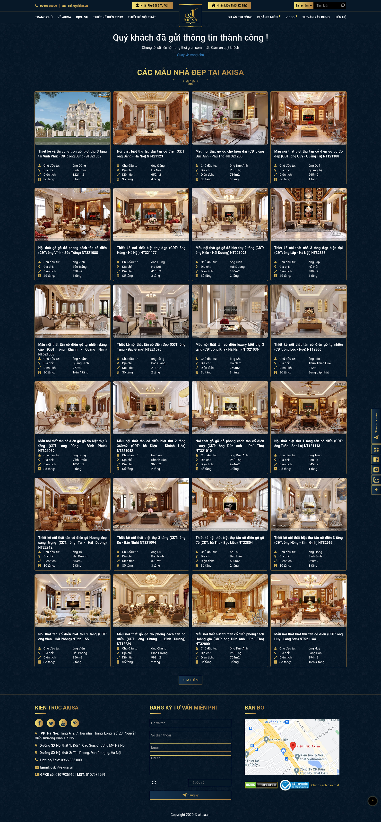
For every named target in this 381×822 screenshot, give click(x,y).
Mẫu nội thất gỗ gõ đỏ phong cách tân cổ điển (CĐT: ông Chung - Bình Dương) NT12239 (151, 639)
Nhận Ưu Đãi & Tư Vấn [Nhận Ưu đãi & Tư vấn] (152, 5)
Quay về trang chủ (190, 55)
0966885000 (46, 6)
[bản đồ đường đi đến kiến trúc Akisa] (292, 746)
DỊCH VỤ (82, 17)
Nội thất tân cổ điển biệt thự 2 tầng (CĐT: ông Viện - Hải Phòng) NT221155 (72, 636)
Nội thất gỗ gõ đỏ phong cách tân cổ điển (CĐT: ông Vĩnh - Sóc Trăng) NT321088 (72, 250)
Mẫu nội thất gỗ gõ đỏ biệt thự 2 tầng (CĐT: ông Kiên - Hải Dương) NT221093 (230, 250)
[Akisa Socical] (39, 723)
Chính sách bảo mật (325, 785)
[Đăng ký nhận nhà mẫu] (376, 426)
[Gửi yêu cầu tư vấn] (376, 449)
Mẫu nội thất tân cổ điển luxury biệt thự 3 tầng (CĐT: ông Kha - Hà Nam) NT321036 (230, 347)
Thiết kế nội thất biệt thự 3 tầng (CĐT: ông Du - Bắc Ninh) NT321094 (151, 540)
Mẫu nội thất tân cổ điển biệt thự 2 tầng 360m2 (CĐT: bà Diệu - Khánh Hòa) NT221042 (151, 446)
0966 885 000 (71, 760)
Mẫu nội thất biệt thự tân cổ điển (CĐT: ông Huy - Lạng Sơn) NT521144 (308, 636)
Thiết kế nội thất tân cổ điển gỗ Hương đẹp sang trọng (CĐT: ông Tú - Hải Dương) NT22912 (72, 542)
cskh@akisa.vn (75, 6)
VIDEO (291, 17)
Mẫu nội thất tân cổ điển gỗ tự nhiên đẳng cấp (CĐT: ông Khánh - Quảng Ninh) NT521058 (72, 349)
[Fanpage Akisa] (376, 459)
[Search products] (342, 5)
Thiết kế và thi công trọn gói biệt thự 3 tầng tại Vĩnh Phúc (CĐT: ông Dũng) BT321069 (72, 153)
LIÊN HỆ (340, 17)
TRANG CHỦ (43, 17)
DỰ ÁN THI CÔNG (240, 17)
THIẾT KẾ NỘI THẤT (142, 17)
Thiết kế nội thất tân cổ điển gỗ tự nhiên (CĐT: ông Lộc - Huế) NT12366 (308, 347)
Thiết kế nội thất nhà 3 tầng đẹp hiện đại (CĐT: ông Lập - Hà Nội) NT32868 (308, 250)
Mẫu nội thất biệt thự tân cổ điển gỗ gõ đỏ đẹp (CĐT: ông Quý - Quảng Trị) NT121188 (308, 153)
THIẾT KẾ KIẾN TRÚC (108, 17)
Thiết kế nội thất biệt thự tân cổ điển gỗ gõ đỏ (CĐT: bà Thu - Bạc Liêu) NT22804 (230, 540)
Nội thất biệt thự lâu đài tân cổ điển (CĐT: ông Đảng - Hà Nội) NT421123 (151, 153)
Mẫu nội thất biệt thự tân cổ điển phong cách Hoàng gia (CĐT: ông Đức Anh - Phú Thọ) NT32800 (230, 639)
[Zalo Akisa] (376, 479)
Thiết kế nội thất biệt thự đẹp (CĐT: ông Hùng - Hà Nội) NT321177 (151, 250)
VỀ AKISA (64, 17)
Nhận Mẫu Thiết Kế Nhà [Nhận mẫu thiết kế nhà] (230, 5)
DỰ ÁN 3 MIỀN (269, 17)
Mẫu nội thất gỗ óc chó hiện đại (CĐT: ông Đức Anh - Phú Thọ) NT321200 (230, 153)
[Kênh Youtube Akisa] (376, 469)
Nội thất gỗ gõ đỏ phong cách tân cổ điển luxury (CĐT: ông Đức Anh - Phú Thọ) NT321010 (230, 446)
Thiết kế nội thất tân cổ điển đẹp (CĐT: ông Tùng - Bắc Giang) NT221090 (151, 347)
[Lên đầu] (372, 801)
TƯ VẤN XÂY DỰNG (316, 17)
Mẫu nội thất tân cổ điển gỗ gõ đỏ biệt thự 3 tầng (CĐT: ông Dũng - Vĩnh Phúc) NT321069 (72, 446)
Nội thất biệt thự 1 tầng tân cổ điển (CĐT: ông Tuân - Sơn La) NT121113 (308, 443)
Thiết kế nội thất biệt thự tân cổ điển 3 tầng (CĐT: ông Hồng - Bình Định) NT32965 (308, 540)
